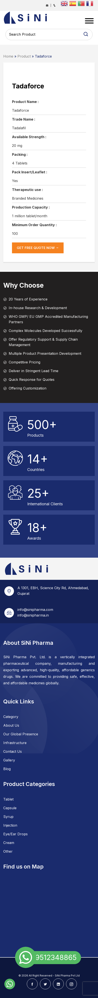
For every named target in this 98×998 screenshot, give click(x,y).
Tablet (8, 799)
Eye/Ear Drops (15, 834)
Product (24, 56)
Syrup (8, 816)
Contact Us (12, 751)
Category (10, 717)
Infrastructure (15, 743)
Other (8, 851)
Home (8, 56)
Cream (8, 843)
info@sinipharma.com (35, 609)
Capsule (10, 808)
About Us (11, 725)
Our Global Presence (20, 734)
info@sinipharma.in (33, 615)
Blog (7, 769)
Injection (10, 825)
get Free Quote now (38, 248)
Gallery (9, 760)
